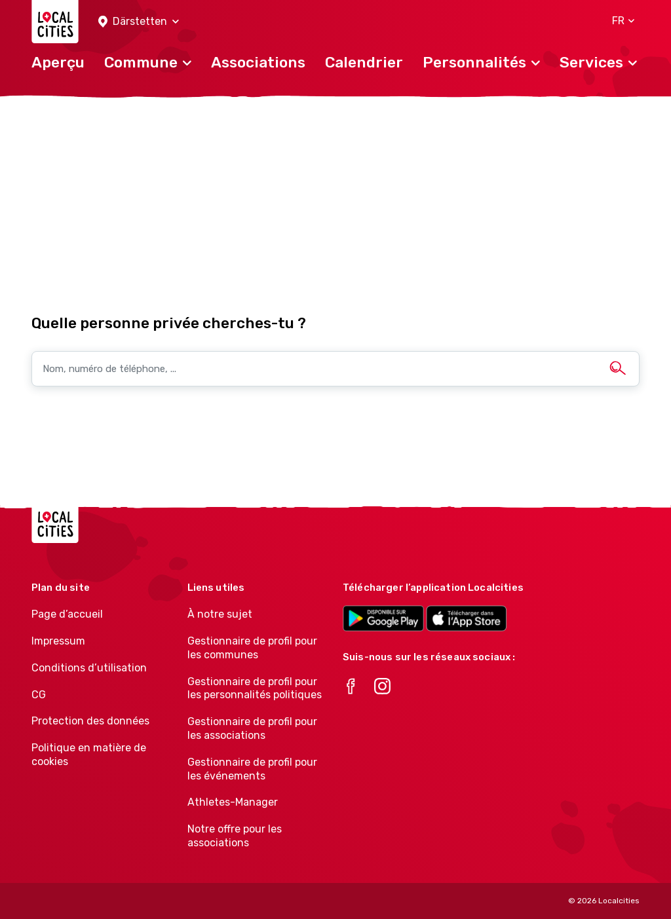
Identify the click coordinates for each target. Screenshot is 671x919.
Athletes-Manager (232, 802)
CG (38, 694)
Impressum (58, 641)
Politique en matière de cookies (88, 754)
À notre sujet (219, 614)
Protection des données (90, 721)
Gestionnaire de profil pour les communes (252, 648)
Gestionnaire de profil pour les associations (252, 728)
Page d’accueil (67, 614)
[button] (138, 22)
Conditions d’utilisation (89, 668)
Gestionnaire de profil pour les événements (252, 769)
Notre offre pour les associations (234, 836)
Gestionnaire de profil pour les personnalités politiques (254, 688)
